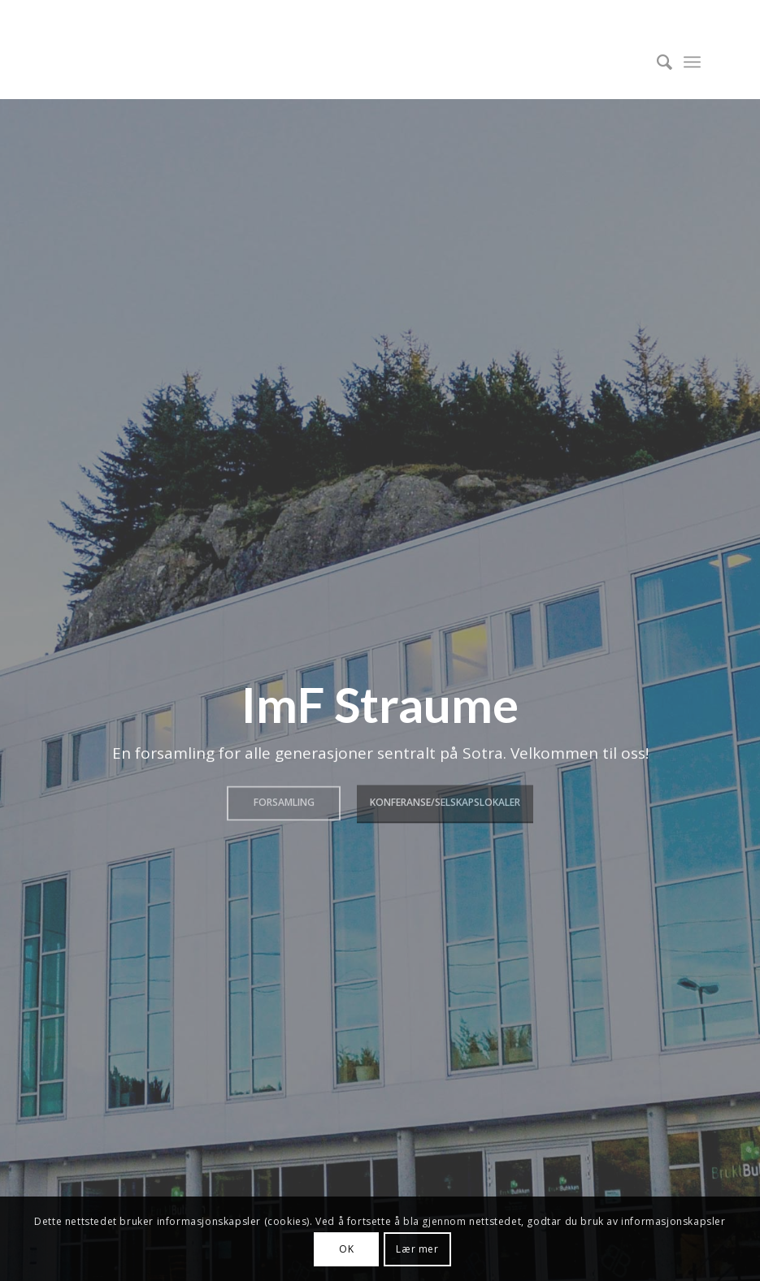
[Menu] (692, 62)
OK (346, 1249)
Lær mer (417, 1249)
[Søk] (656, 61)
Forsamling (284, 800)
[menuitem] (656, 61)
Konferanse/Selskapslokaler (445, 800)
